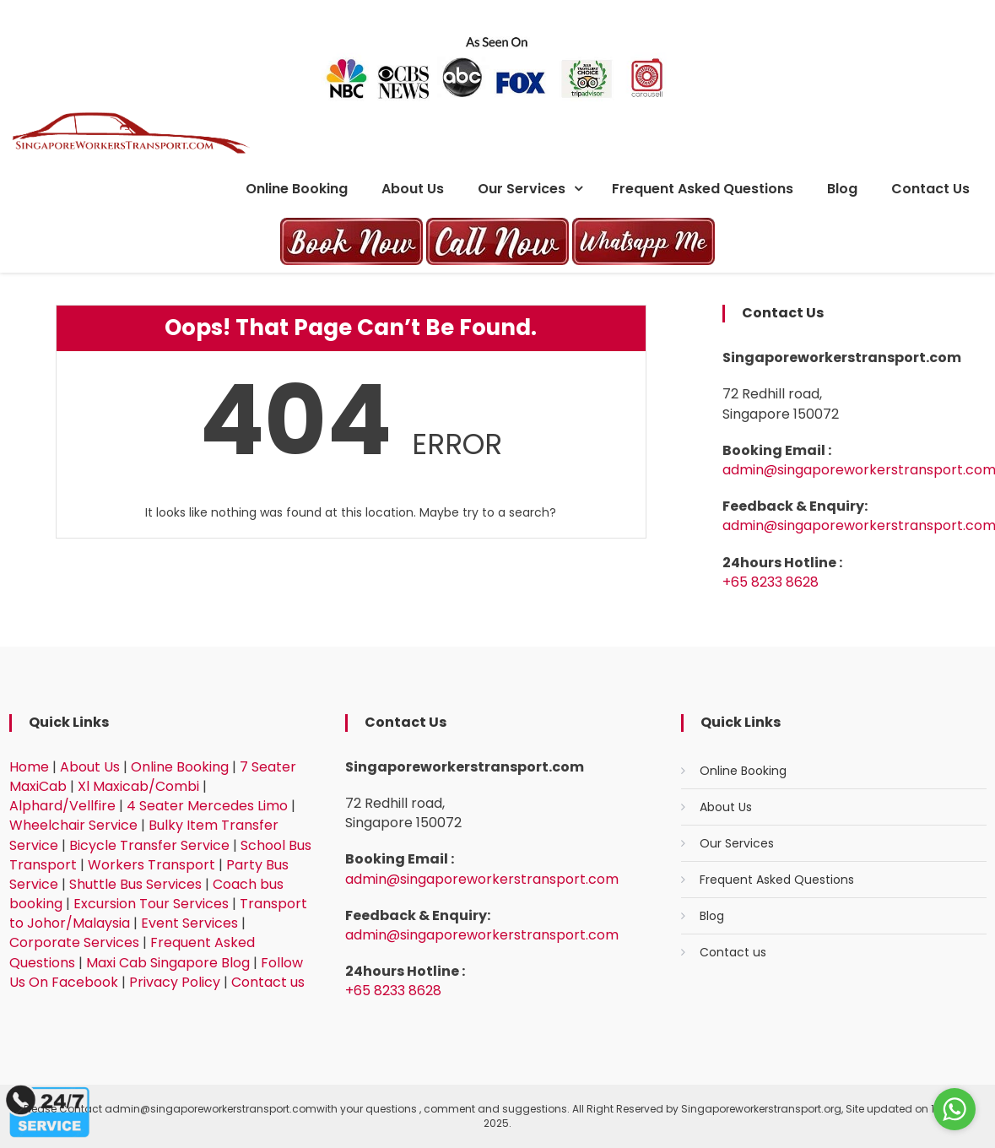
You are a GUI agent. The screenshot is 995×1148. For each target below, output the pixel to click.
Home (29, 767)
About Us (412, 188)
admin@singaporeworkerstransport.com (482, 879)
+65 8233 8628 (770, 582)
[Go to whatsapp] (954, 1109)
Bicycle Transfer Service (149, 845)
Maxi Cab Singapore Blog (168, 962)
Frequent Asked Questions (702, 188)
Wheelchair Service (73, 825)
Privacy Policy (174, 982)
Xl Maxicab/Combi (138, 786)
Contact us (930, 188)
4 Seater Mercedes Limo (207, 805)
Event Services (189, 923)
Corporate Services (74, 942)
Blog (842, 188)
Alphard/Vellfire (62, 805)
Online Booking (297, 188)
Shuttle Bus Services (135, 884)
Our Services (521, 188)
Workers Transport (151, 865)
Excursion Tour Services (151, 903)
